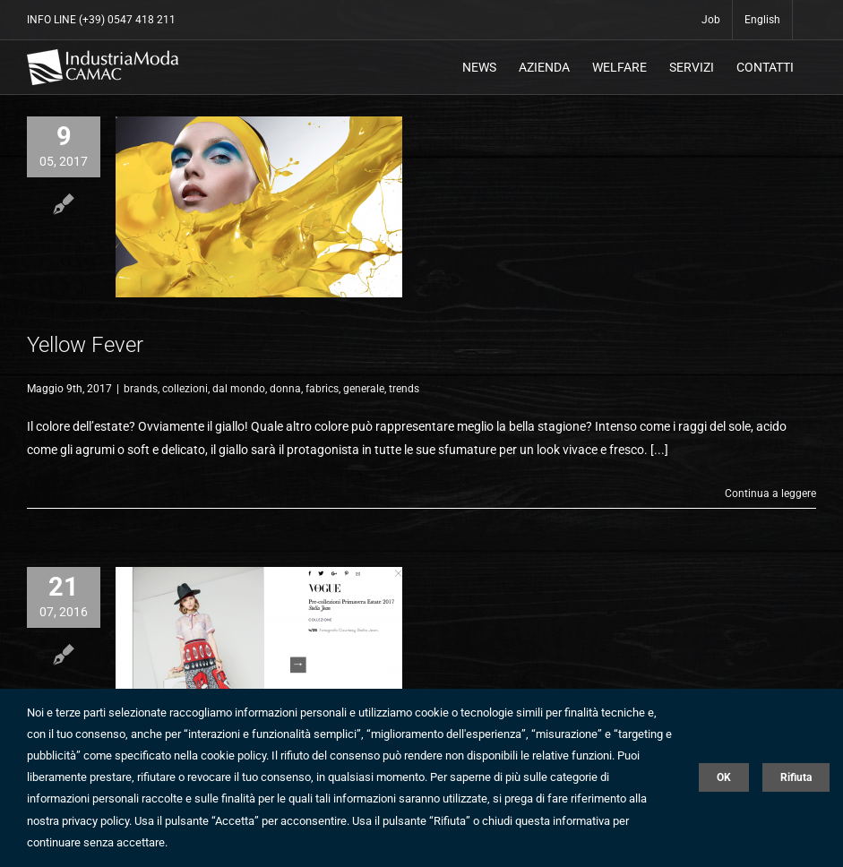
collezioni (185, 388)
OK (724, 777)
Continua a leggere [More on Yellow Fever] (770, 493)
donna (285, 388)
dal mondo (238, 388)
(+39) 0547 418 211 (127, 19)
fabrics (322, 388)
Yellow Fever (85, 344)
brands (141, 388)
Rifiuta (796, 777)
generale (363, 388)
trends (404, 388)
